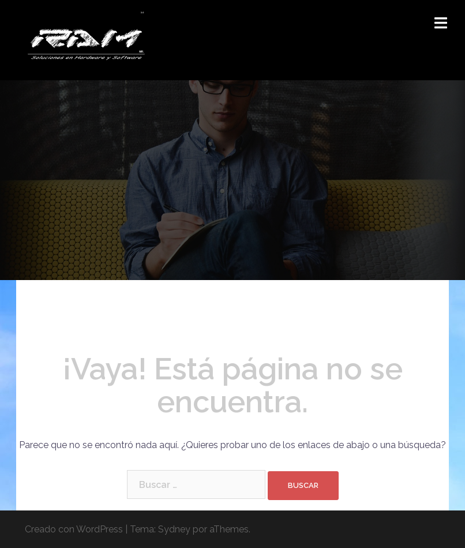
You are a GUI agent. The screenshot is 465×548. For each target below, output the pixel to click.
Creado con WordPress (74, 529)
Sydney (174, 529)
